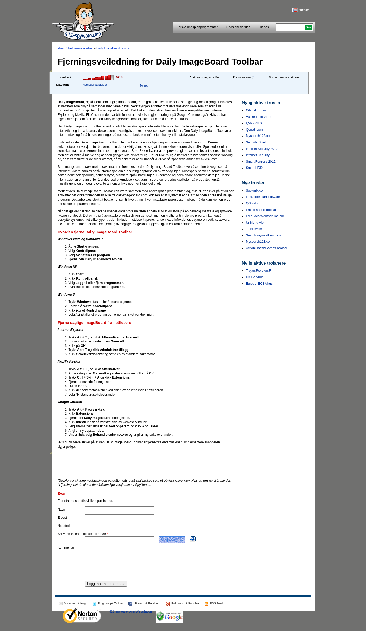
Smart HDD (254, 168)
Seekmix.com (255, 191)
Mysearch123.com (259, 136)
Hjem (61, 48)
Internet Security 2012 (262, 149)
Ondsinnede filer (238, 27)
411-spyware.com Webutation (130, 618)
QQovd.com (254, 203)
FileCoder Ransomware (263, 197)
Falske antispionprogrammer (197, 27)
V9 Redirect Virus (258, 117)
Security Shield (257, 142)
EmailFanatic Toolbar (261, 210)
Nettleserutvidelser (80, 48)
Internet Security (258, 155)
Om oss (263, 27)
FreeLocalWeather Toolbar (265, 216)
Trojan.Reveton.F (258, 271)
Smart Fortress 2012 (261, 162)
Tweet (143, 85)
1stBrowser (254, 229)
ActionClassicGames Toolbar (266, 248)
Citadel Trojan (256, 110)
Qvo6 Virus (254, 123)
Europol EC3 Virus (259, 284)
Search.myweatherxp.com (265, 235)
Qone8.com (254, 130)
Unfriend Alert (256, 223)
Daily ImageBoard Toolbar (113, 48)
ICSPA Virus (255, 277)
